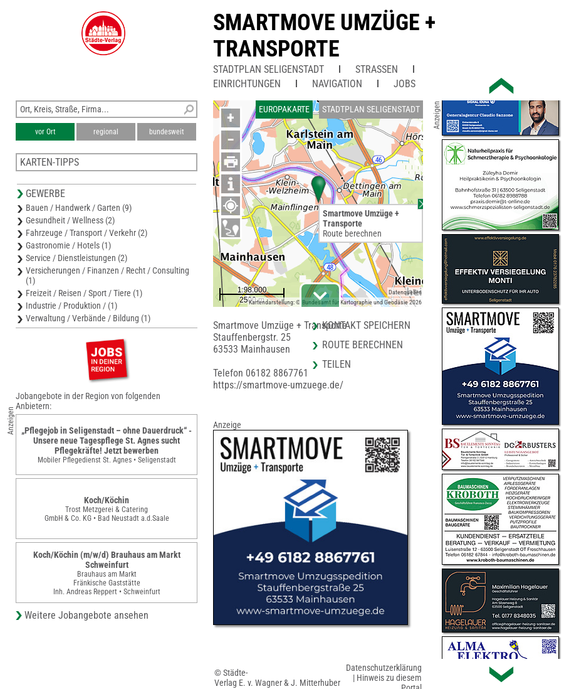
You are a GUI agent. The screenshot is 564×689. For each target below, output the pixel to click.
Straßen (376, 69)
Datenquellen (405, 292)
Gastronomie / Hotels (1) (68, 245)
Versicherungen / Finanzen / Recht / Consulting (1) (107, 275)
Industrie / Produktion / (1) (71, 306)
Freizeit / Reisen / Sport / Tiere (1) (84, 293)
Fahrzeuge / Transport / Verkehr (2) (86, 233)
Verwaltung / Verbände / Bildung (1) (88, 318)
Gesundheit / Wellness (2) (70, 220)
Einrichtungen (247, 84)
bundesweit (166, 131)
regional (105, 131)
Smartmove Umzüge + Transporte (324, 35)
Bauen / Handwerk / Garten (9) (79, 208)
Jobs (404, 84)
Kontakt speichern (366, 325)
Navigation (337, 84)
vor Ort (45, 131)
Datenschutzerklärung (384, 668)
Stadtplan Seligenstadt (268, 69)
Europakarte (284, 109)
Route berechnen (352, 233)
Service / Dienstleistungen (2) (76, 258)
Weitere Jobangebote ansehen (86, 615)
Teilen (336, 364)
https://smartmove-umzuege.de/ (278, 385)
